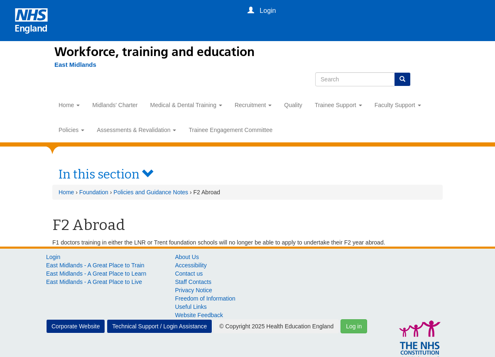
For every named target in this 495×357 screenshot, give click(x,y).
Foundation (93, 192)
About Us (187, 257)
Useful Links (190, 306)
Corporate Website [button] (75, 326)
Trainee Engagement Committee (230, 130)
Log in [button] (354, 326)
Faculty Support (398, 105)
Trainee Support (338, 105)
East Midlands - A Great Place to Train (95, 265)
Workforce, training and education (154, 51)
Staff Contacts (193, 282)
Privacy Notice (193, 290)
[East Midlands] (71, 64)
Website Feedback (199, 315)
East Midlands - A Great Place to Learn (96, 273)
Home (69, 105)
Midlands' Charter (114, 105)
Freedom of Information (205, 298)
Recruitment (253, 105)
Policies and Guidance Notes (150, 192)
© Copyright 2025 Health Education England (276, 326)
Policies (71, 130)
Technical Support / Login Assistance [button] (159, 326)
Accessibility (190, 265)
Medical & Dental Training (186, 105)
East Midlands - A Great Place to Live (94, 282)
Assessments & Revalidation (136, 130)
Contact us (189, 273)
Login (53, 257)
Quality (293, 105)
